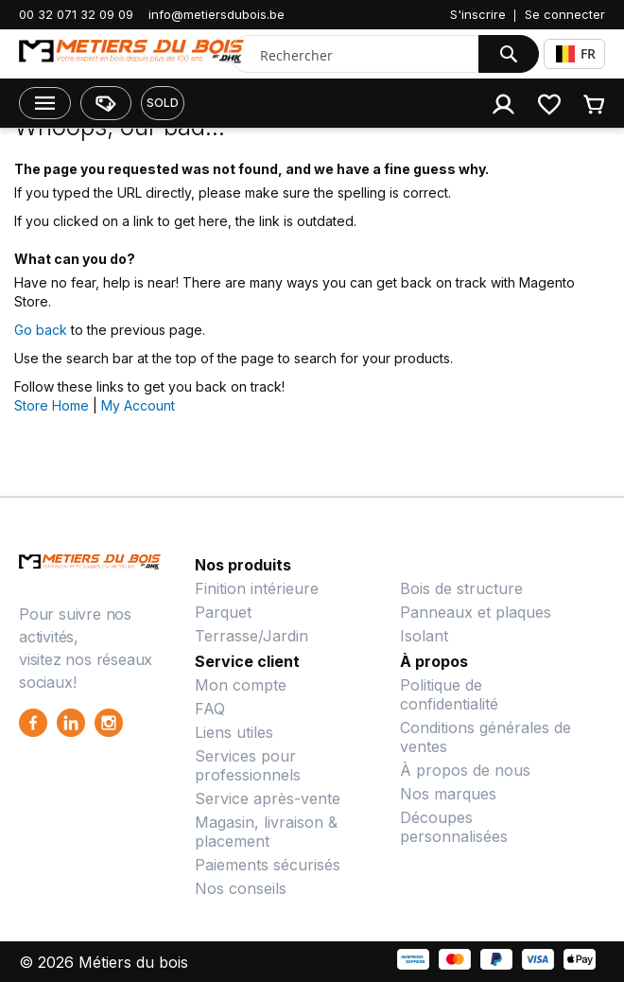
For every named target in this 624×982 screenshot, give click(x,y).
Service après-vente (267, 798)
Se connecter (565, 14)
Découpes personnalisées (454, 827)
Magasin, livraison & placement (266, 831)
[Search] (508, 54)
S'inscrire (478, 14)
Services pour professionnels (248, 765)
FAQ (210, 708)
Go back (40, 330)
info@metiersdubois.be (216, 14)
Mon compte (240, 684)
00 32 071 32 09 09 (76, 14)
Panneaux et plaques (475, 612)
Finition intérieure (257, 588)
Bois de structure (461, 588)
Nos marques (448, 793)
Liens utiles (234, 732)
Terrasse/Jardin (251, 635)
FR (576, 53)
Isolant (424, 635)
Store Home (51, 405)
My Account (138, 405)
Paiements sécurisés (267, 864)
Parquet (223, 612)
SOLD (163, 103)
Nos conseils (240, 888)
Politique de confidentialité (449, 694)
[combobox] (358, 55)
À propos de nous (465, 770)
